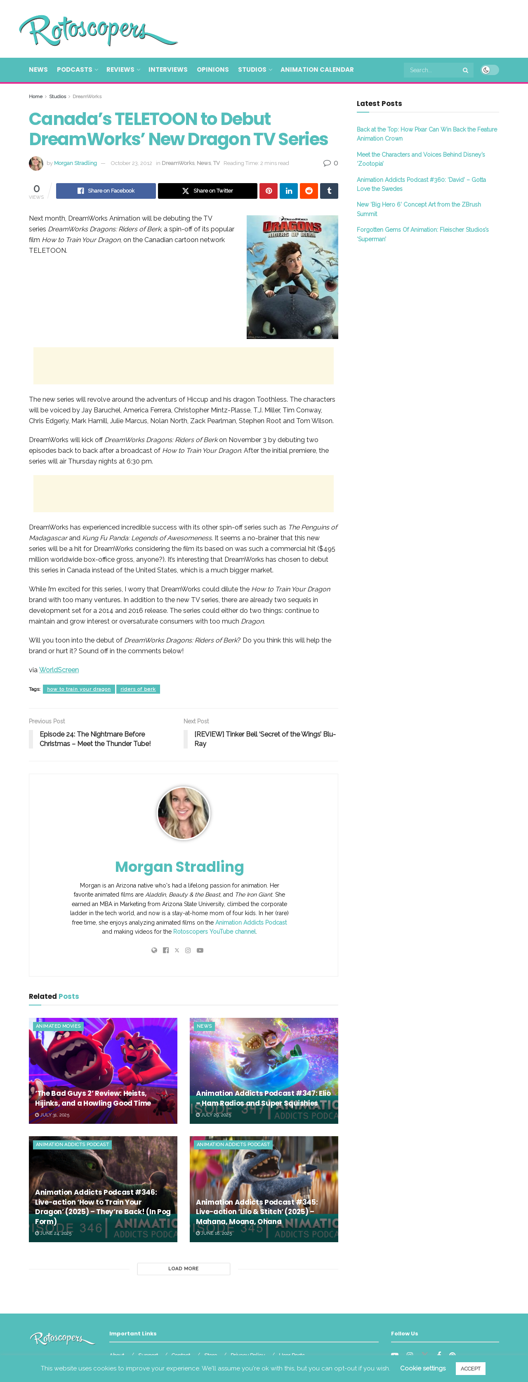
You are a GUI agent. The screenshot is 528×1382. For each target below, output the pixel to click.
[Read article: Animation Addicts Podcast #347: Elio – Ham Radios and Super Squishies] (264, 1071)
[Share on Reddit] (309, 191)
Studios (252, 69)
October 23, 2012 (131, 163)
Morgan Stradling (75, 163)
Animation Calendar (317, 69)
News (38, 69)
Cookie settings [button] (423, 1368)
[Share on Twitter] (208, 191)
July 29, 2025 (213, 1115)
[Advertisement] (349, 27)
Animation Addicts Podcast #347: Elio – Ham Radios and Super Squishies (263, 1098)
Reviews (120, 69)
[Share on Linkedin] (289, 191)
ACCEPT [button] (471, 1369)
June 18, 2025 (214, 1233)
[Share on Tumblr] (329, 191)
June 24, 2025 (53, 1233)
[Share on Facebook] (106, 191)
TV (216, 163)
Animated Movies (58, 1026)
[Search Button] (466, 70)
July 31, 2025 (52, 1115)
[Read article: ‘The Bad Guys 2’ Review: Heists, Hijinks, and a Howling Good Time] (103, 1071)
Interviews (168, 69)
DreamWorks (87, 96)
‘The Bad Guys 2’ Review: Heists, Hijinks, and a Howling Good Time (93, 1098)
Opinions (213, 69)
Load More (183, 1268)
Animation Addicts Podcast (251, 922)
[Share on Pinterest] (268, 191)
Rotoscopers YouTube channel (214, 931)
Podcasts (74, 69)
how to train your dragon (79, 689)
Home (35, 96)
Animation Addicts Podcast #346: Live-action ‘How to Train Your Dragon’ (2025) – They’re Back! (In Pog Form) (103, 1207)
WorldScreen (59, 670)
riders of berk (138, 689)
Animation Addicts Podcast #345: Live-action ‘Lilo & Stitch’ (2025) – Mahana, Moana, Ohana (257, 1212)
